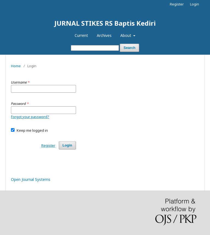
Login (194, 4)
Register (177, 4)
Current (81, 35)
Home (16, 65)
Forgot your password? (30, 116)
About (126, 35)
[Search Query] (95, 48)
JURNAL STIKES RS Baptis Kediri (105, 23)
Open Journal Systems (30, 179)
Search (129, 48)
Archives (104, 35)
